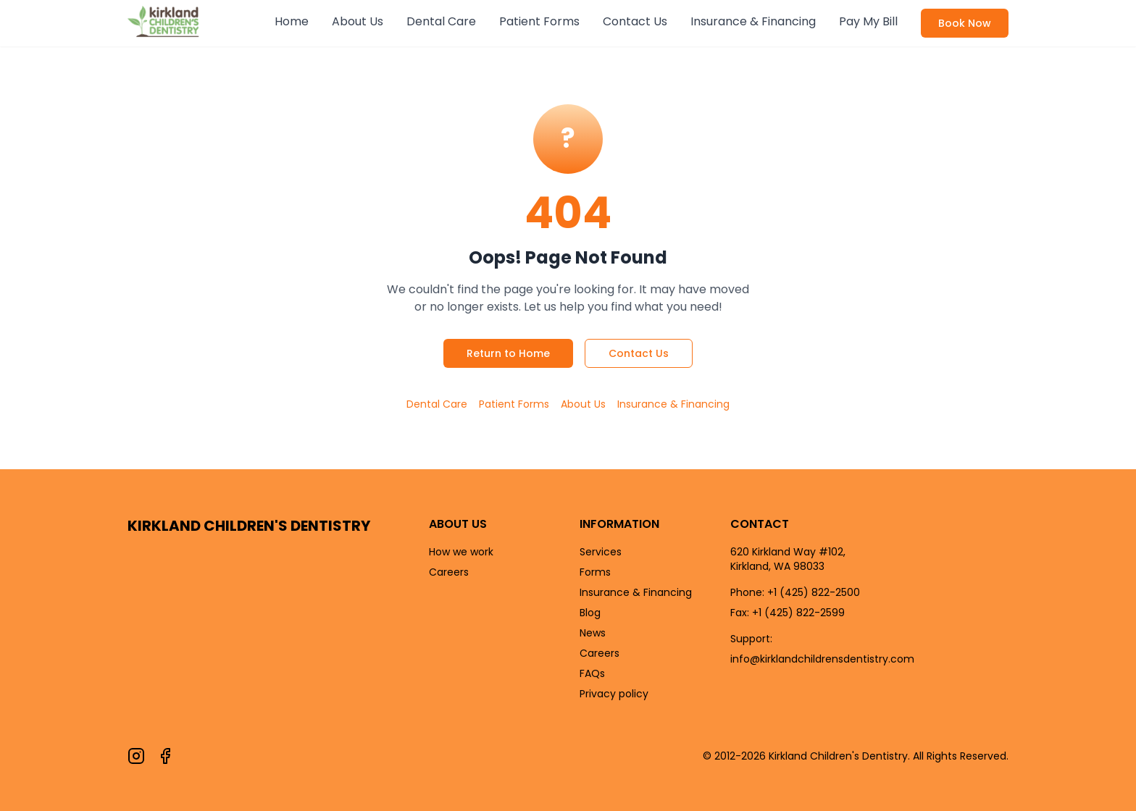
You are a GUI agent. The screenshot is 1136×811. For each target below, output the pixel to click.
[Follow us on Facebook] (165, 756)
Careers (449, 572)
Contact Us (635, 21)
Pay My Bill (868, 21)
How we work (461, 552)
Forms (595, 572)
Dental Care (441, 21)
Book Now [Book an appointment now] (964, 23)
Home (292, 21)
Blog (590, 612)
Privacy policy (614, 693)
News (593, 633)
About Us (357, 21)
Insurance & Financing (753, 21)
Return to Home (508, 353)
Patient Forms (539, 21)
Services (601, 552)
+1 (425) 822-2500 (813, 592)
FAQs (592, 673)
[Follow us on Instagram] (136, 756)
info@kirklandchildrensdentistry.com (822, 659)
